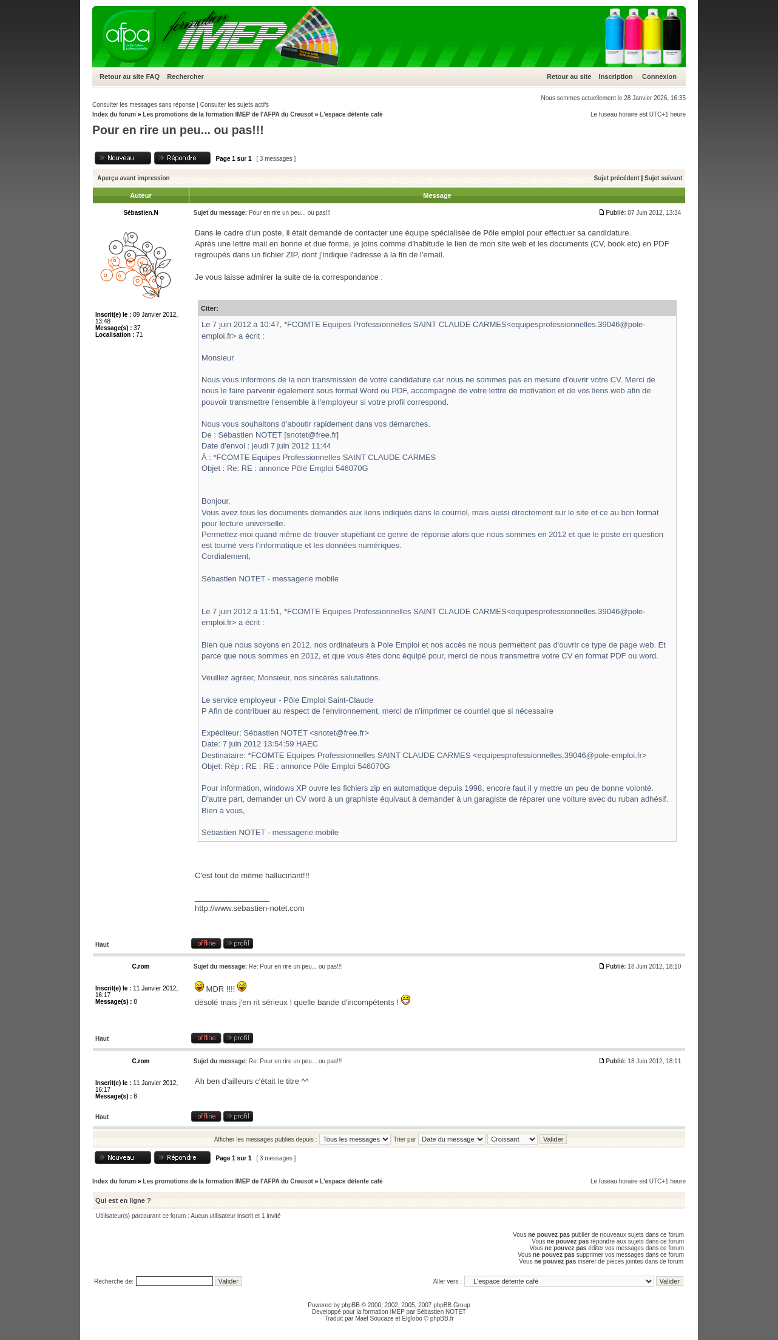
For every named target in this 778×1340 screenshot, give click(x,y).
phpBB (351, 1305)
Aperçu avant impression (133, 178)
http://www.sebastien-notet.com (250, 908)
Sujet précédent (617, 178)
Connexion (659, 76)
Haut (102, 944)
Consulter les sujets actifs (234, 104)
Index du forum (114, 114)
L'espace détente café (351, 114)
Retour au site (122, 76)
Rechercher (185, 76)
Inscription (616, 76)
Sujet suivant (663, 178)
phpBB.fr (442, 1318)
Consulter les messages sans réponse (143, 104)
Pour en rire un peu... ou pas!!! (178, 130)
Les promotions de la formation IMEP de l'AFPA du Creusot (228, 114)
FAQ (153, 76)
